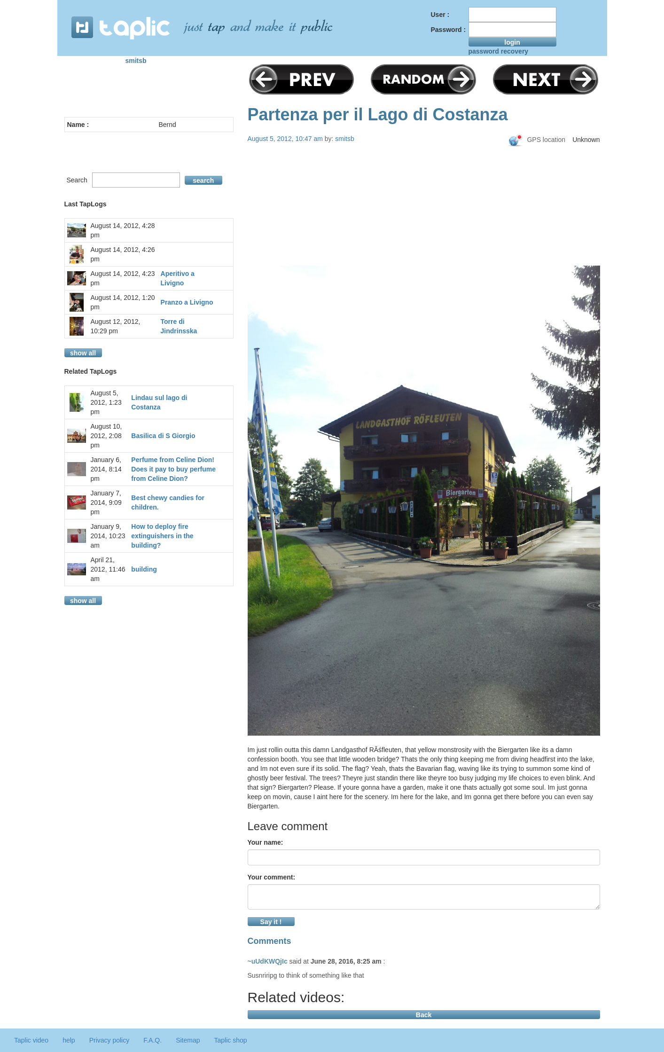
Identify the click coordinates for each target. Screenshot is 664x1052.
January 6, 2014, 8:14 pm (106, 469)
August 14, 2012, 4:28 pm (123, 230)
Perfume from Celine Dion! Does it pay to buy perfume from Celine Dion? (173, 469)
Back (423, 1015)
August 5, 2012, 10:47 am (285, 138)
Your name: (265, 842)
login (512, 42)
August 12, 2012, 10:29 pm (116, 326)
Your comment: (272, 877)
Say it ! (271, 922)
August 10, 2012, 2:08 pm (106, 436)
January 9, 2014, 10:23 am (108, 536)
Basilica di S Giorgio (163, 436)
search (203, 180)
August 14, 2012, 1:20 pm (123, 302)
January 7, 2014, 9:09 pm (106, 502)
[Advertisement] (424, 222)
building (143, 569)
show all (83, 353)
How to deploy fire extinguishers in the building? (162, 536)
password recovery (499, 51)
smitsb (136, 60)
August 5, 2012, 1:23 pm (106, 402)
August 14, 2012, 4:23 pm (123, 278)
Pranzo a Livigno (187, 302)
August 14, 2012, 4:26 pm (123, 254)
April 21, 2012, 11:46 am (108, 569)
